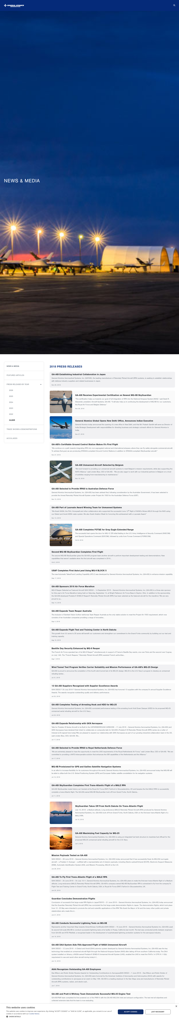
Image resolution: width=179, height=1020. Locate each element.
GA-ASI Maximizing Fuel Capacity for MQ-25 (97, 833)
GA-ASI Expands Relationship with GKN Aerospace (77, 723)
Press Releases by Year (18, 384)
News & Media (109, 4)
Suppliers (128, 4)
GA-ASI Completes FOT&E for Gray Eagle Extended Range (104, 529)
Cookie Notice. (34, 1014)
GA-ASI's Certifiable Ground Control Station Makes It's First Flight (85, 444)
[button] (60, 1016)
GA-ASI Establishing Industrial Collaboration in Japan (79, 374)
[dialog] (89, 1012)
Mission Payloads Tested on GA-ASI (69, 855)
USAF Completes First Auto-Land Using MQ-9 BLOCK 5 (79, 570)
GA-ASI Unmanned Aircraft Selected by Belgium (99, 465)
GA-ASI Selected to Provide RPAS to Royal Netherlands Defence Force (87, 748)
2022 (11, 414)
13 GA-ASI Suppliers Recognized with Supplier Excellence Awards (85, 686)
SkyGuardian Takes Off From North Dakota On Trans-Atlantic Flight (109, 806)
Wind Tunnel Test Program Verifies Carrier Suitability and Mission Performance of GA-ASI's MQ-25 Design (105, 667)
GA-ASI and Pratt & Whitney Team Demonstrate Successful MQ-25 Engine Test (91, 994)
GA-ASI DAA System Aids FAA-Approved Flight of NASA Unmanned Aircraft (89, 945)
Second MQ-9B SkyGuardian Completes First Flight (77, 552)
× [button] (176, 1006)
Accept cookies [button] (130, 1012)
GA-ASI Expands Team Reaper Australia (72, 611)
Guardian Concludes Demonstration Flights (73, 898)
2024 (11, 402)
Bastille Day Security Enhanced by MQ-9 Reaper (76, 648)
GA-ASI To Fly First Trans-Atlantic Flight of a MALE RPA (79, 877)
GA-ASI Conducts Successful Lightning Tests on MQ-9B (79, 923)
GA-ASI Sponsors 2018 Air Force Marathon (73, 586)
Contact (162, 4)
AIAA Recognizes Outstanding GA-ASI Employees (76, 969)
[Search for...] (172, 4)
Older (12, 420)
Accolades (12, 438)
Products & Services (84, 4)
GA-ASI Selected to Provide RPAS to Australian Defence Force (83, 488)
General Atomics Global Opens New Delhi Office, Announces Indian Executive (114, 421)
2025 (11, 396)
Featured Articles (15, 375)
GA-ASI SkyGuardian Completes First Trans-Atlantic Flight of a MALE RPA (89, 785)
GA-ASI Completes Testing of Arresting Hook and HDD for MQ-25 (84, 704)
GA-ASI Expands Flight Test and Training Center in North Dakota (84, 629)
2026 (11, 390)
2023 (11, 408)
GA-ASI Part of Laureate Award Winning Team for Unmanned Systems (87, 507)
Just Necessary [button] (158, 1012)
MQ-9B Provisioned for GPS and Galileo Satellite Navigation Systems (86, 766)
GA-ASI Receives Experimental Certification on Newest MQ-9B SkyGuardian (113, 395)
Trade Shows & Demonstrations (22, 429)
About (64, 4)
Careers (145, 4)
